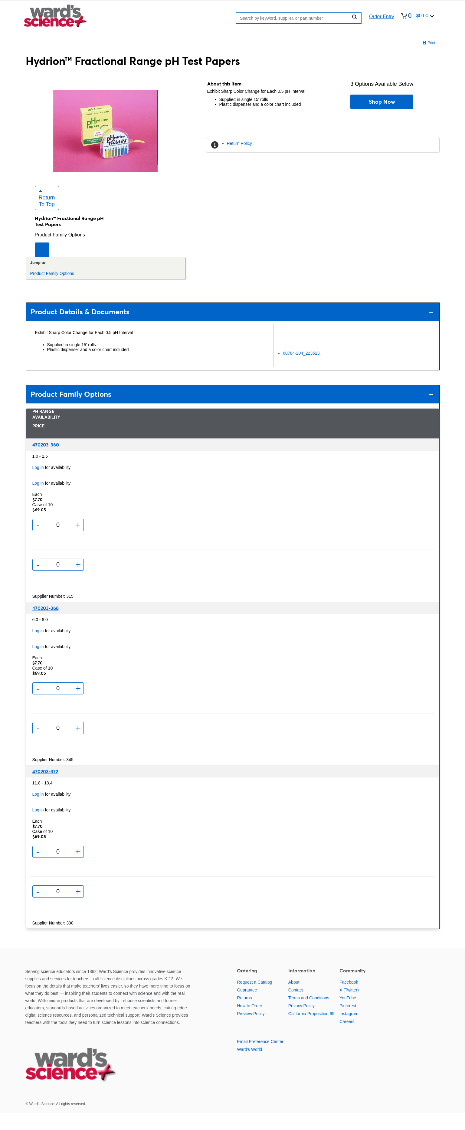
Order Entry (381, 16)
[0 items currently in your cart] (417, 16)
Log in (38, 483)
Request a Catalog (254, 998)
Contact (295, 1006)
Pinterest (347, 1022)
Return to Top (47, 214)
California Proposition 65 (311, 1030)
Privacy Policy (301, 1022)
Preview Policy (250, 1030)
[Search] (293, 17)
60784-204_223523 (301, 369)
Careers (347, 1038)
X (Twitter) (349, 1006)
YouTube (347, 1014)
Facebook (348, 998)
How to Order (249, 1022)
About (294, 998)
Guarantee (247, 1006)
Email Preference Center (260, 1058)
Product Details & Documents (232, 328)
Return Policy (239, 143)
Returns (244, 1014)
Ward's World (249, 1066)
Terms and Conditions (308, 1014)
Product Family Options (60, 251)
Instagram (348, 1030)
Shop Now (382, 101)
